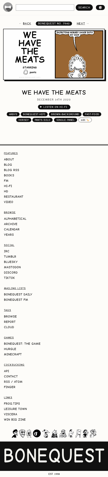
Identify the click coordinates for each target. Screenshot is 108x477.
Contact (11, 376)
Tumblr (10, 256)
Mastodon (12, 267)
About (9, 159)
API (6, 371)
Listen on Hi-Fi (53, 106)
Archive (10, 224)
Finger (9, 387)
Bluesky (11, 262)
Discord (11, 272)
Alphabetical (15, 219)
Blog (8, 165)
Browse (10, 316)
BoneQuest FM (16, 300)
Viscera (10, 414)
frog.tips (12, 403)
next (81, 23)
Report (10, 322)
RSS (7, 382)
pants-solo (42, 119)
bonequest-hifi (34, 114)
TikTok (9, 278)
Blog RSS (11, 170)
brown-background (65, 114)
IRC (6, 251)
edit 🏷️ (85, 119)
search (84, 7)
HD (6, 191)
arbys (13, 114)
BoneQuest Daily (18, 294)
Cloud (9, 327)
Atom (18, 382)
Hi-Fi (8, 186)
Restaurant (13, 196)
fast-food (92, 114)
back (27, 23)
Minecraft (13, 354)
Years (9, 235)
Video (8, 202)
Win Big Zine (15, 419)
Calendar (12, 229)
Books (9, 175)
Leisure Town (15, 409)
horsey (24, 119)
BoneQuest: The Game (22, 344)
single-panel (65, 119)
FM (6, 181)
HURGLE (10, 349)
